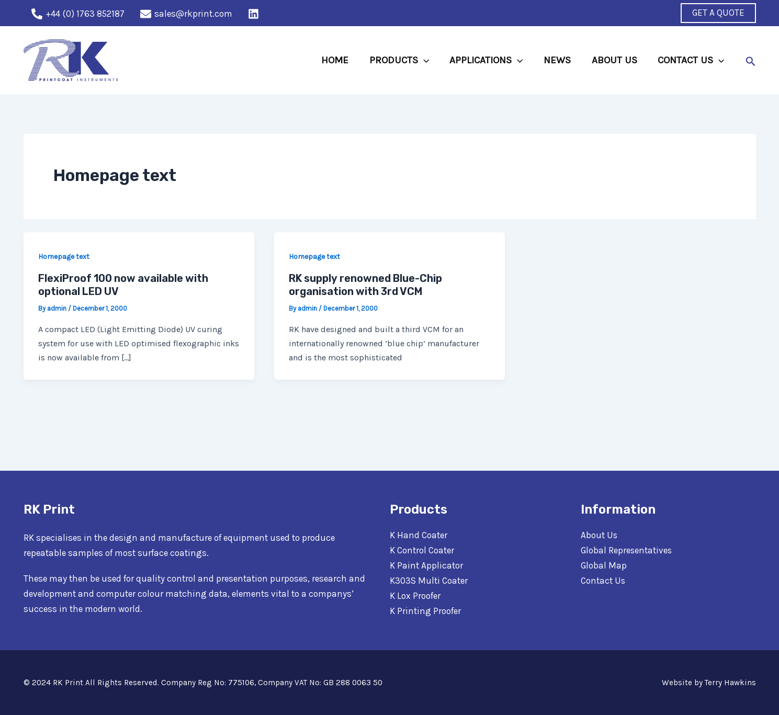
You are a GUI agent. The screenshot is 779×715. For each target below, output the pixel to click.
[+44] (78, 13)
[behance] (255, 13)
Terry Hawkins (730, 682)
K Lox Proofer (415, 596)
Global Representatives (627, 550)
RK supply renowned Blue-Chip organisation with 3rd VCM (365, 285)
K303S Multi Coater (429, 580)
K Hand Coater (418, 535)
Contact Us (603, 580)
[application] (426, 60)
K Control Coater (422, 550)
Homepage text (63, 256)
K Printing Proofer (425, 611)
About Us (599, 535)
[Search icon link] (751, 60)
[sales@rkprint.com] (186, 13)
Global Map (604, 565)
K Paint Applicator (426, 565)
